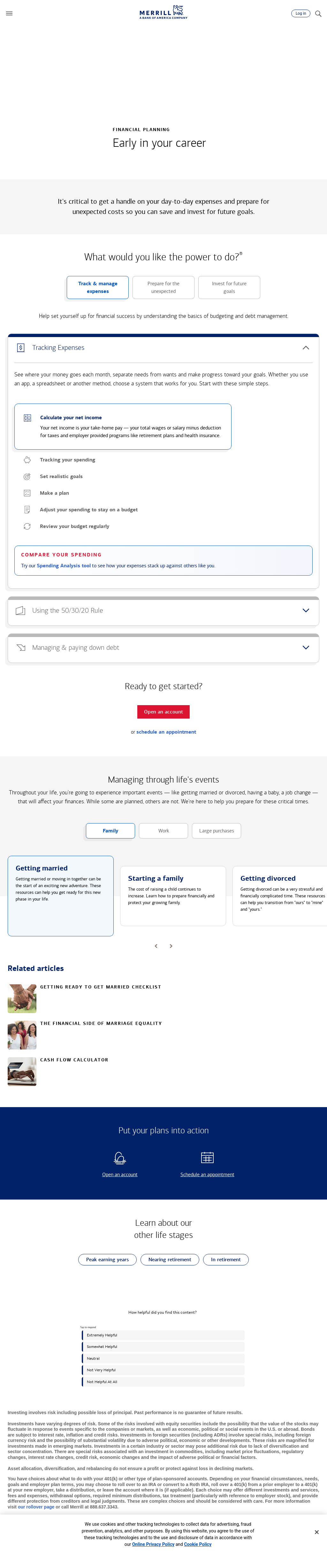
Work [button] (154, 833)
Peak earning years (103, 1259)
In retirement (222, 1259)
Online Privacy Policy (153, 1544)
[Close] (317, 1532)
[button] (9, 13)
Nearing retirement (166, 1259)
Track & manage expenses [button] (92, 289)
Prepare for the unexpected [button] (156, 289)
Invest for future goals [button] (222, 289)
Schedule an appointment (200, 1174)
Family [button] (102, 833)
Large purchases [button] (213, 833)
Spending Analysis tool (64, 566)
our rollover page (36, 1506)
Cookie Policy (197, 1544)
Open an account (109, 1174)
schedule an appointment (166, 732)
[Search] (318, 13)
